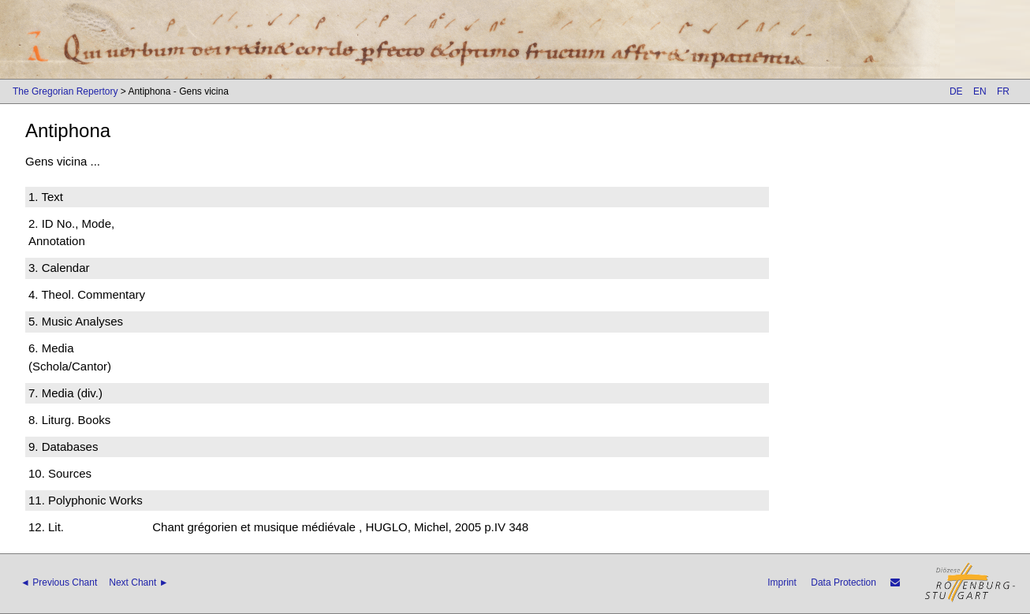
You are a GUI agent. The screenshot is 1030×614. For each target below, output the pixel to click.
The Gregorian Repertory (65, 91)
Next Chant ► (138, 582)
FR (1003, 91)
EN (980, 91)
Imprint (782, 582)
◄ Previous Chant (59, 582)
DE (956, 91)
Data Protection (843, 582)
